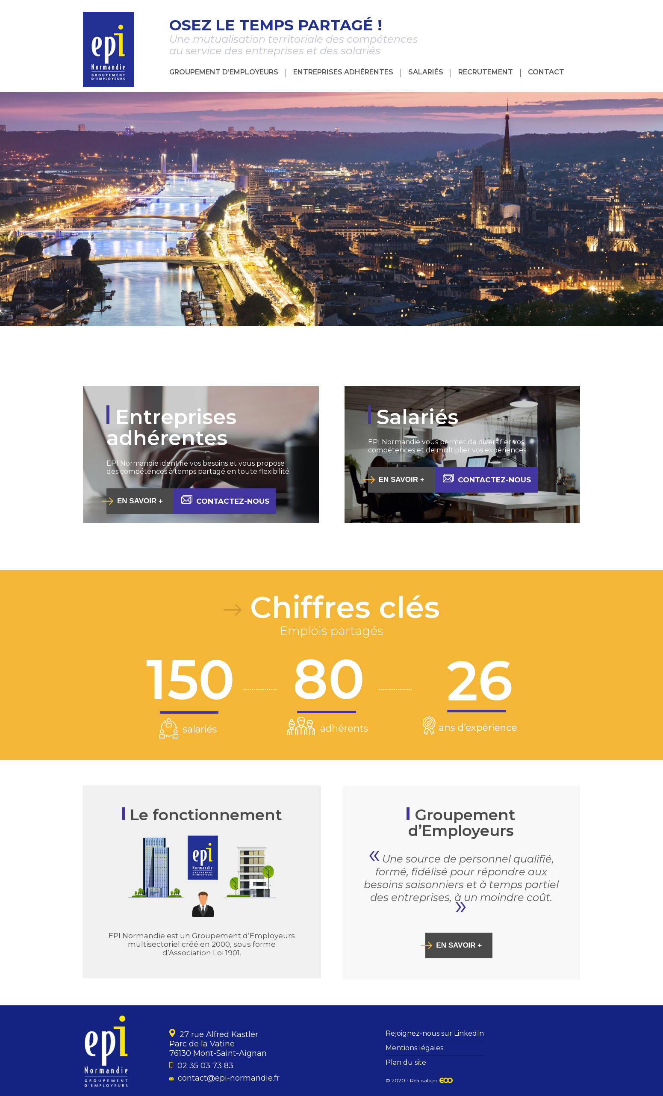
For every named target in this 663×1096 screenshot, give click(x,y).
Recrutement (485, 72)
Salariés (425, 72)
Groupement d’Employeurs (223, 72)
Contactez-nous (225, 500)
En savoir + (140, 501)
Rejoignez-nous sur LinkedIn (435, 1033)
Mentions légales (414, 1048)
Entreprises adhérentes (343, 72)
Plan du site (406, 1062)
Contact (546, 72)
